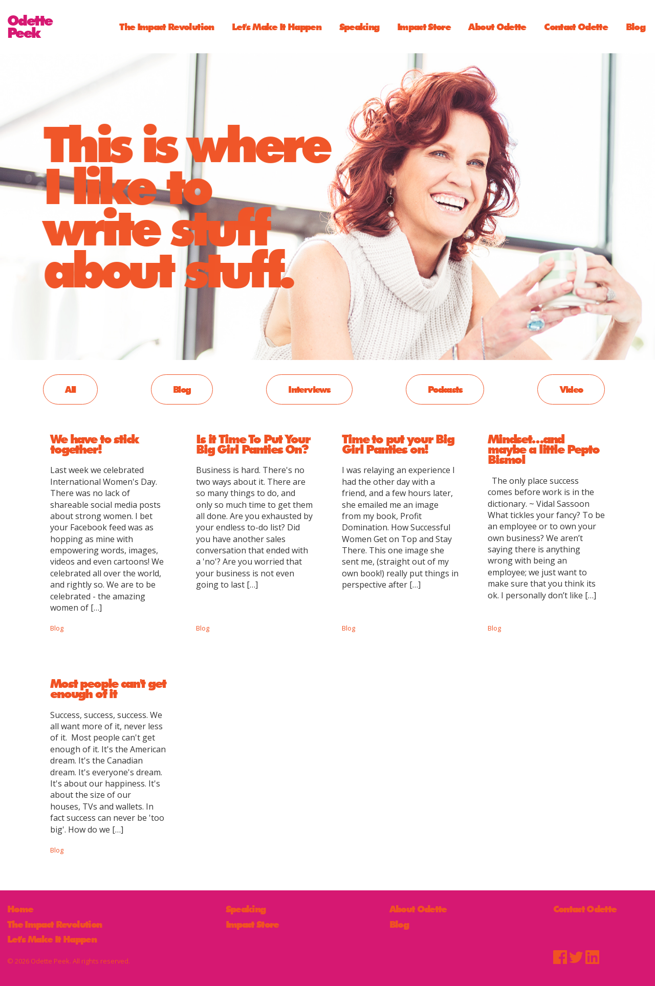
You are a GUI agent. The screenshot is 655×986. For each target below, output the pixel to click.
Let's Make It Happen (276, 26)
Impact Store (423, 26)
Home (20, 909)
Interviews (309, 389)
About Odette (497, 26)
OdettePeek (29, 26)
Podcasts (445, 389)
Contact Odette (575, 26)
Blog (635, 26)
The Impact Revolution (166, 26)
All (70, 389)
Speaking (359, 26)
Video (571, 389)
